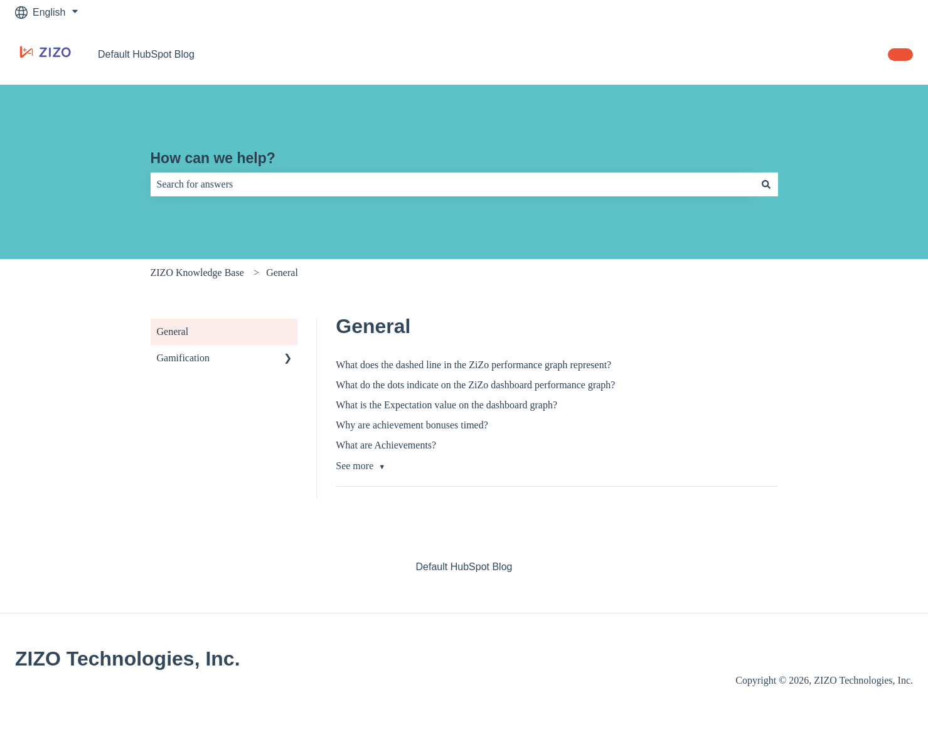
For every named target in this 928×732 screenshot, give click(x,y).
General (282, 272)
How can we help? (213, 158)
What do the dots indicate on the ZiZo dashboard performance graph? (475, 384)
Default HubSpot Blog (146, 54)
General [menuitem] (173, 331)
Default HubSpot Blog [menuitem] (464, 566)
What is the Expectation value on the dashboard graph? (446, 405)
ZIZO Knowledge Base (197, 272)
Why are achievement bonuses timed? (412, 425)
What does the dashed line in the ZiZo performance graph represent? (473, 364)
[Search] (766, 184)
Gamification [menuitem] (183, 358)
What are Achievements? (386, 445)
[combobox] (452, 184)
